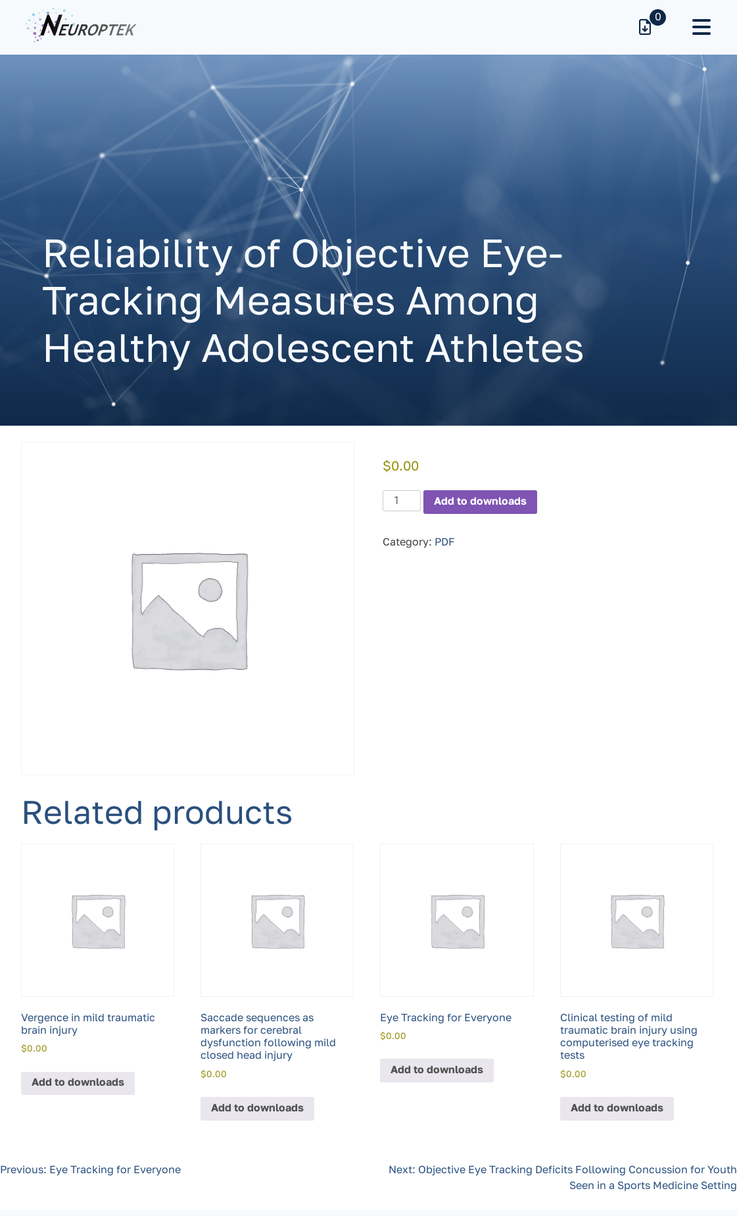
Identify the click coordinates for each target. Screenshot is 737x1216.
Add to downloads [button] (78, 1083)
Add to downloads (480, 502)
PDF (445, 543)
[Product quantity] (402, 500)
